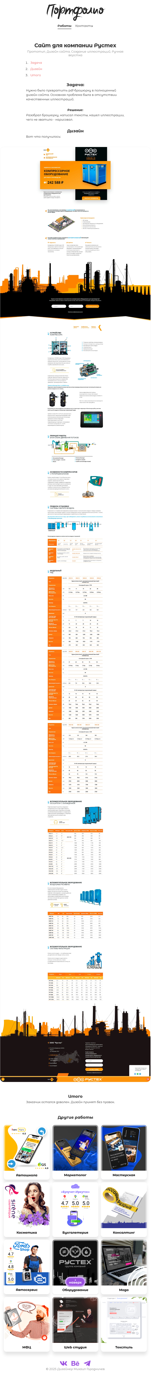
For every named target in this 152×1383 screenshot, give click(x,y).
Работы (64, 26)
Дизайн (36, 69)
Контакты (84, 26)
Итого (35, 75)
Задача (36, 63)
